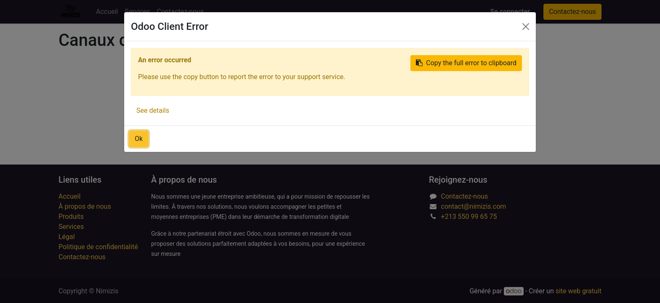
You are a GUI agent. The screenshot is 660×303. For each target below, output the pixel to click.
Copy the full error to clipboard (466, 63)
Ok (139, 139)
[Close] (525, 26)
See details (152, 110)
